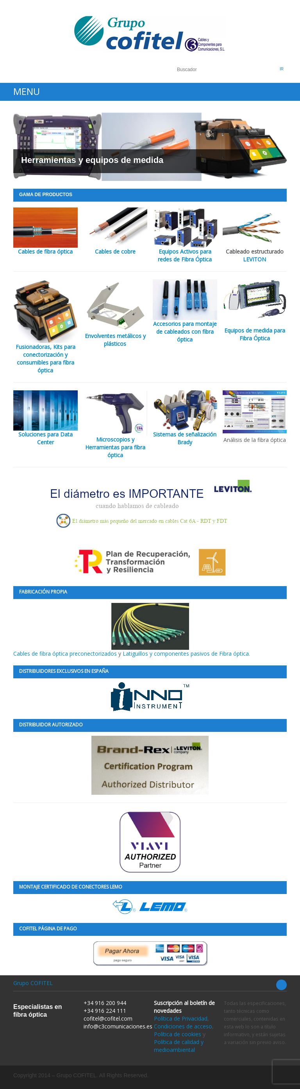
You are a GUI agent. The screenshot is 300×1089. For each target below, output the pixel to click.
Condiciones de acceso (183, 1026)
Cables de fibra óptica (45, 251)
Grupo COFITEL (33, 983)
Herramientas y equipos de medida (92, 160)
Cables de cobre (115, 251)
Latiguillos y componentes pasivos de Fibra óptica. (186, 653)
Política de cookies (177, 1034)
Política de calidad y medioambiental (179, 1045)
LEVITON (254, 259)
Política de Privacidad (180, 1018)
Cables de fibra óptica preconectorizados (101, 630)
